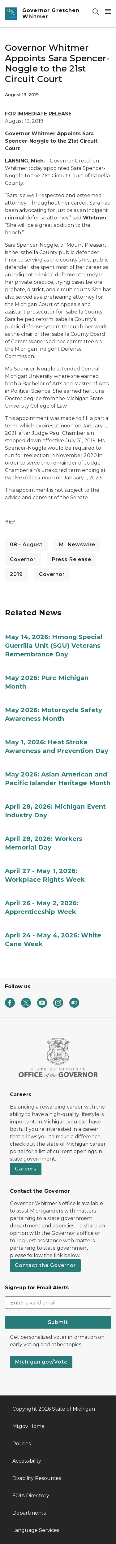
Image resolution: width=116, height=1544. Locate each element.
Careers (26, 1169)
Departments (29, 1513)
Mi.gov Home (28, 1426)
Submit (58, 1322)
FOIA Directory (30, 1496)
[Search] (95, 11)
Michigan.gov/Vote (41, 1362)
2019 (16, 574)
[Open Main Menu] (108, 11)
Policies (21, 1444)
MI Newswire (77, 544)
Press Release (71, 559)
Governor (23, 559)
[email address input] (58, 1302)
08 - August (26, 544)
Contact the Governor (45, 1265)
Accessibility (26, 1461)
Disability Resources (36, 1478)
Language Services (35, 1530)
